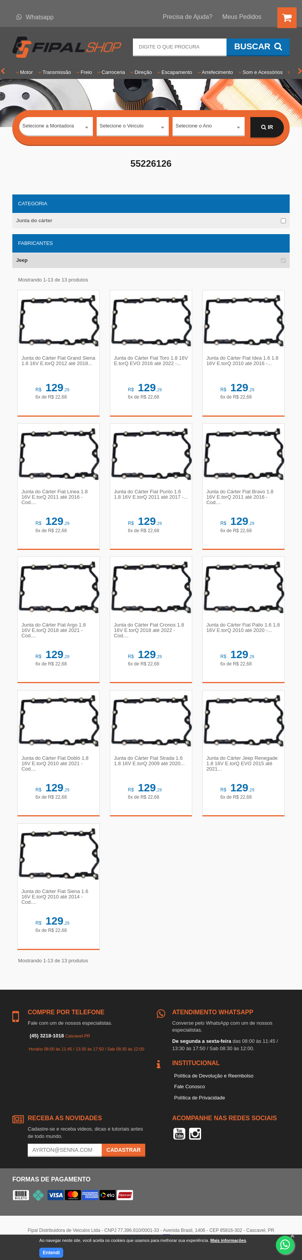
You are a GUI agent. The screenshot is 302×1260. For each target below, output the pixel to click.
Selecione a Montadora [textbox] (48, 127)
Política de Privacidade (199, 1105)
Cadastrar (123, 1157)
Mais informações (228, 1240)
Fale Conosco (189, 1094)
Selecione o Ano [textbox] (194, 127)
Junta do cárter (34, 220)
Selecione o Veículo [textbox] (122, 127)
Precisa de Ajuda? (188, 16)
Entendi (51, 1252)
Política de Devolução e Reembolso (213, 1083)
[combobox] (56, 128)
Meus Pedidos (241, 16)
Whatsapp (35, 17)
